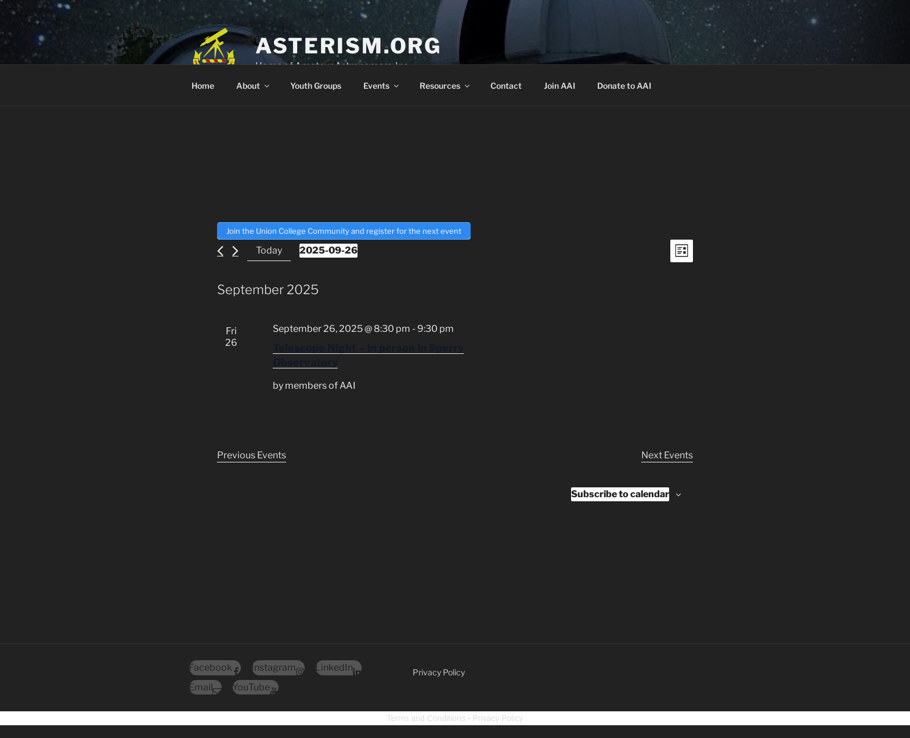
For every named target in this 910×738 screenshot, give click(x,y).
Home (203, 86)
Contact (506, 86)
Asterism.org (348, 46)
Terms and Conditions (426, 717)
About (253, 86)
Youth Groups (315, 86)
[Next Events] (235, 249)
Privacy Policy (439, 671)
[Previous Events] (220, 249)
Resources (445, 86)
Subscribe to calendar (620, 492)
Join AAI (559, 86)
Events (381, 86)
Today (269, 249)
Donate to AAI (624, 86)
